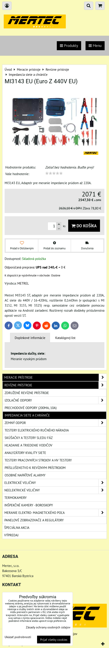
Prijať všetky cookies (53, 639)
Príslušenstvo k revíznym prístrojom (35, 467)
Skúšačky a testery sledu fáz (29, 437)
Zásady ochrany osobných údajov (48, 627)
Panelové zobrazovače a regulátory (34, 520)
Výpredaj (11, 535)
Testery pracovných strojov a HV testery (38, 460)
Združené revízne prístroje (27, 393)
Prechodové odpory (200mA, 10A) (31, 407)
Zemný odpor (55, 422)
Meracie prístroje (55, 377)
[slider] (54, 173)
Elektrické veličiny (55, 482)
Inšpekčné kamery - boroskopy (28, 505)
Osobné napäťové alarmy (25, 475)
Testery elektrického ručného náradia (37, 430)
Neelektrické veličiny (55, 490)
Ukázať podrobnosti (18, 637)
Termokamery (15, 497)
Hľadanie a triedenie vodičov (28, 445)
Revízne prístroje (55, 385)
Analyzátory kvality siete (25, 452)
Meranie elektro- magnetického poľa (55, 512)
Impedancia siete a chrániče (27, 415)
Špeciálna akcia (16, 527)
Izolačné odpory (55, 400)
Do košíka (84, 225)
